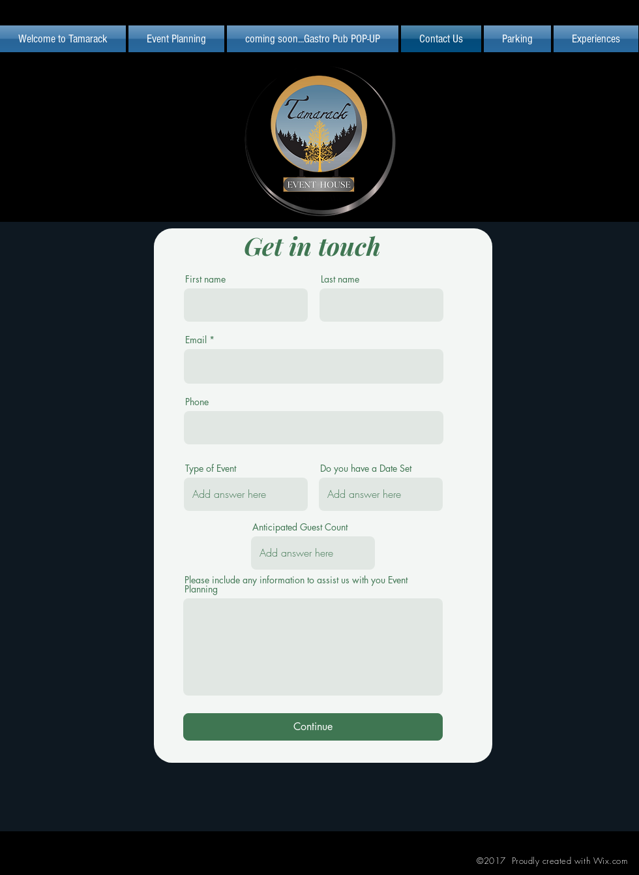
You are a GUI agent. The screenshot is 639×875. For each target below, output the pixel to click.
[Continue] (313, 727)
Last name (340, 279)
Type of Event (210, 468)
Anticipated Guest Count (300, 527)
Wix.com (610, 861)
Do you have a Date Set (365, 468)
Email (196, 340)
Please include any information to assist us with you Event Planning (296, 585)
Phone (197, 402)
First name (205, 279)
